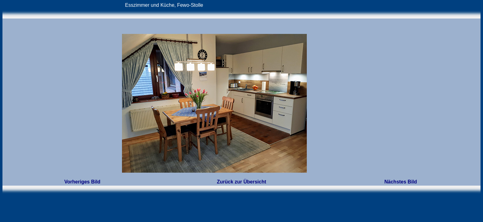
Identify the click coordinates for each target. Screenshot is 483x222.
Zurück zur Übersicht (241, 181)
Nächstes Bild (400, 181)
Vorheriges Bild (82, 181)
